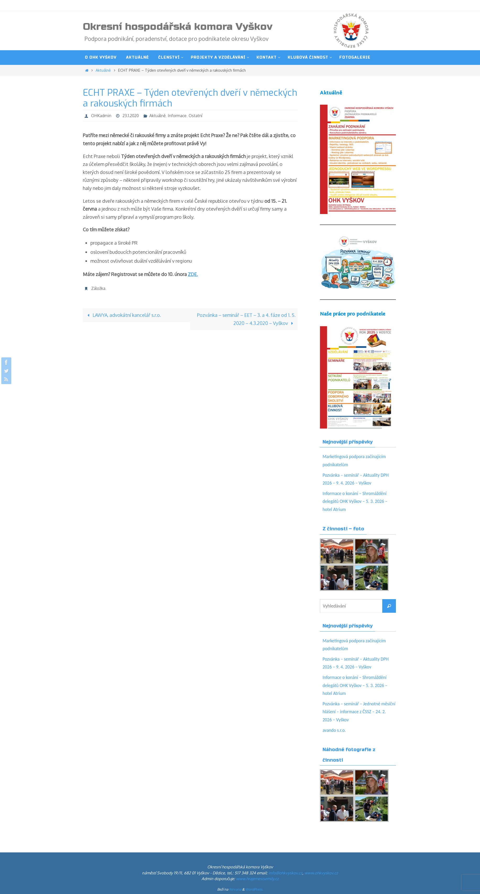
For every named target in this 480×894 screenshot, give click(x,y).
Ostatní (198, 115)
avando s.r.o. (335, 730)
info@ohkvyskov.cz (285, 872)
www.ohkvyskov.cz (321, 872)
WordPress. (254, 889)
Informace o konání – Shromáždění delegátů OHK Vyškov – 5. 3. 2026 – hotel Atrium (356, 501)
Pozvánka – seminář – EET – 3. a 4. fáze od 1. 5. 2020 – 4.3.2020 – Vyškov (246, 319)
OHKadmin (101, 115)
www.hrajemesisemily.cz (257, 878)
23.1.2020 (132, 115)
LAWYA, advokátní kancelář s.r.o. (123, 315)
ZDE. (193, 274)
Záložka (98, 288)
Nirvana (235, 889)
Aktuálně (103, 70)
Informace (179, 115)
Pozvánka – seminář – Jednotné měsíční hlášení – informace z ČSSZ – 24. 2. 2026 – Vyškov (357, 712)
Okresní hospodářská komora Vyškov (177, 27)
